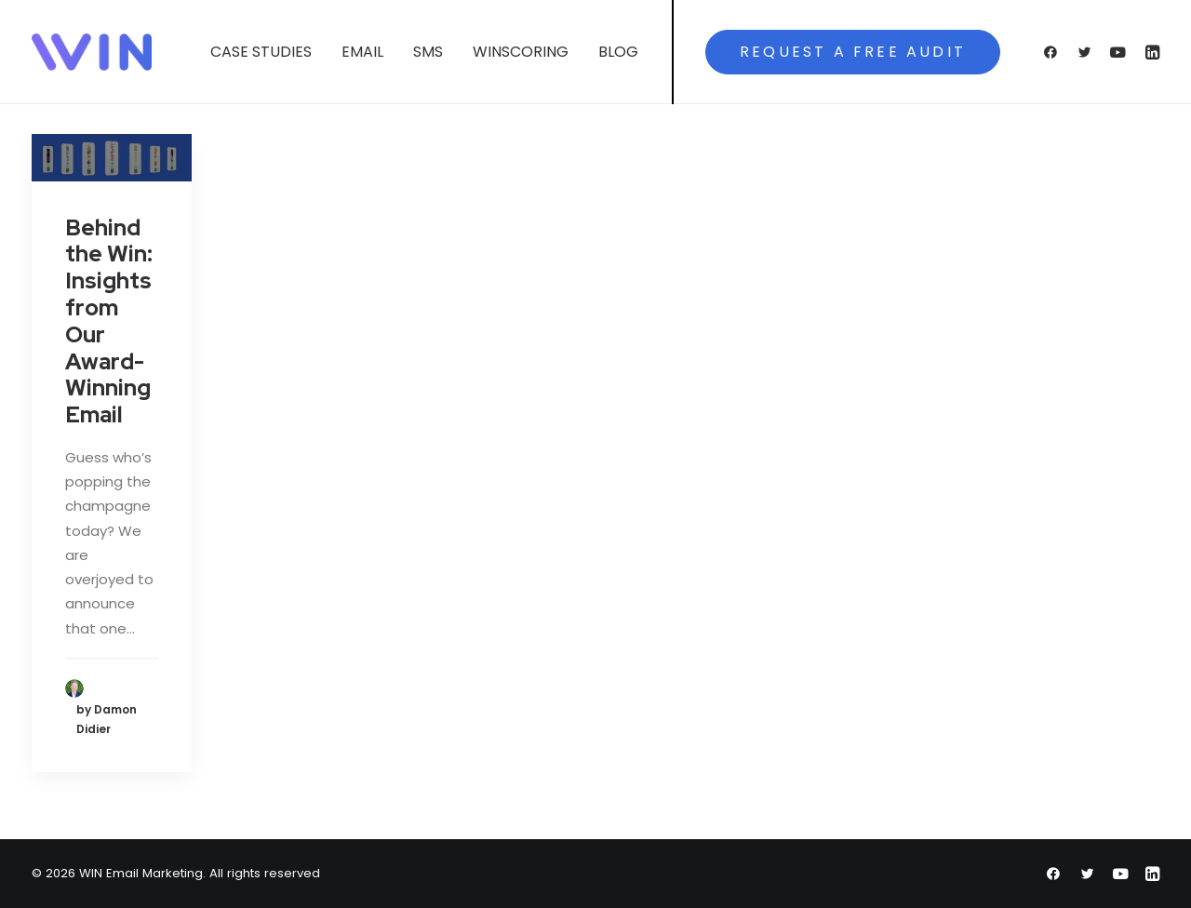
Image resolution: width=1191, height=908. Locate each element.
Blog (618, 51)
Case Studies (261, 51)
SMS (428, 51)
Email (362, 51)
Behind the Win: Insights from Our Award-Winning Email (109, 321)
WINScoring (521, 51)
